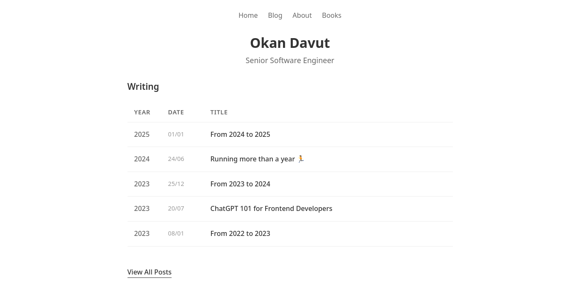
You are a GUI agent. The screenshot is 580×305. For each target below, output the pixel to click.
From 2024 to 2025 (240, 134)
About (302, 15)
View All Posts (150, 272)
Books (331, 15)
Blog (275, 15)
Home (248, 15)
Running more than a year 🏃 (258, 159)
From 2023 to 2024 (240, 184)
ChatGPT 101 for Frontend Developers (272, 208)
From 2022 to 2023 (240, 233)
